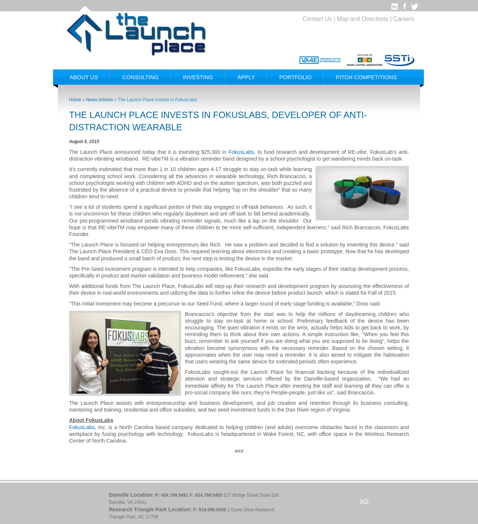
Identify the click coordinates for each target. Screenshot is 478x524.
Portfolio (295, 77)
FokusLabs (241, 152)
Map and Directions (362, 19)
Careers (404, 19)
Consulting (140, 77)
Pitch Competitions (366, 77)
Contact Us (317, 19)
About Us (83, 77)
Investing (198, 77)
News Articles (99, 99)
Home (75, 99)
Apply (246, 77)
